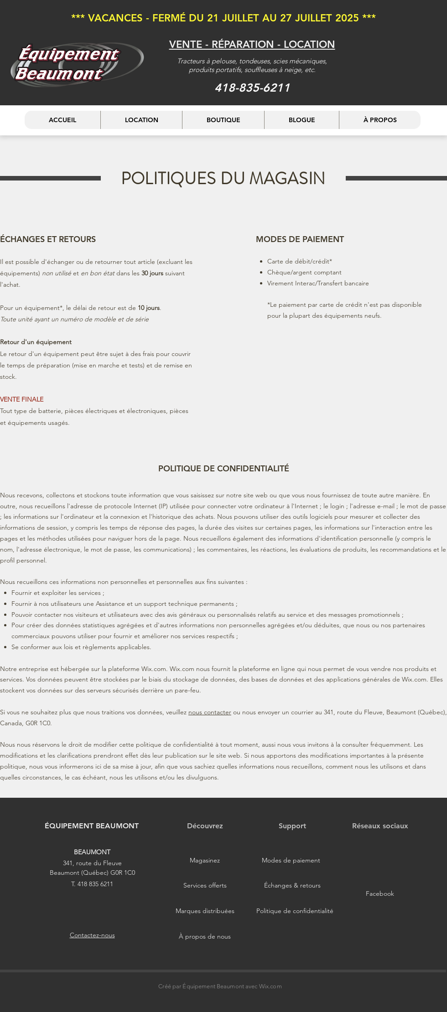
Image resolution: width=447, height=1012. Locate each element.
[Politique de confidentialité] (294, 911)
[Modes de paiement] (291, 860)
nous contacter (209, 712)
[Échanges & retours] (292, 885)
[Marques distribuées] (204, 911)
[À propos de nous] (204, 936)
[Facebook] (380, 893)
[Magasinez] (204, 860)
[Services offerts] (204, 885)
